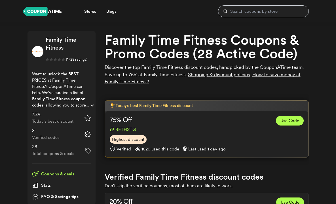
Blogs (111, 11)
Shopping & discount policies (219, 74)
